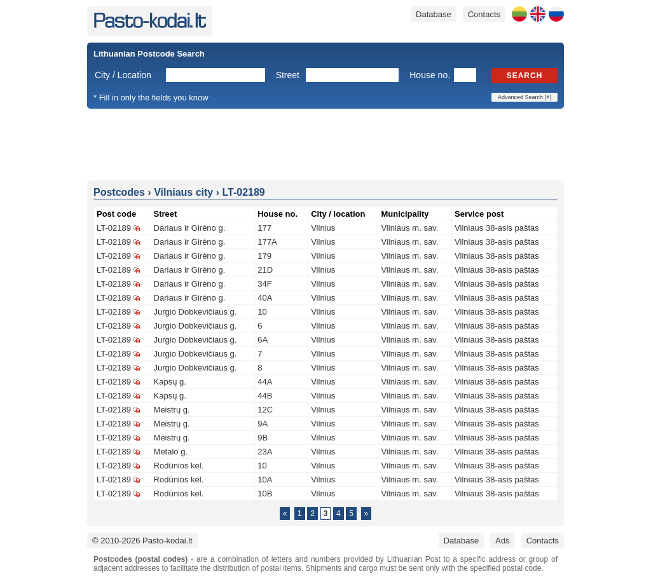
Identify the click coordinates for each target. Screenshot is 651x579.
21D (265, 270)
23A (264, 451)
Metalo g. (171, 451)
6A (262, 339)
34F (264, 284)
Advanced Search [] (524, 97)
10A (264, 479)
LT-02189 (114, 228)
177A (267, 242)
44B (264, 395)
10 (261, 312)
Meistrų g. (172, 409)
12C (265, 409)
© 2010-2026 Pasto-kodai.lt (142, 540)
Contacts (484, 14)
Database (433, 14)
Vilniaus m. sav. (409, 228)
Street (287, 75)
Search (525, 75)
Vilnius (323, 228)
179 (264, 256)
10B (264, 493)
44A (264, 381)
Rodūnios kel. (179, 465)
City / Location (123, 75)
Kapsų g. (170, 381)
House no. (429, 75)
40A (264, 298)
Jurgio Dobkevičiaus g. (195, 312)
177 (264, 228)
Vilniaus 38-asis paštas (497, 228)
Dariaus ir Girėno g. (190, 228)
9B (262, 437)
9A (262, 423)
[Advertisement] (325, 143)
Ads (502, 540)
